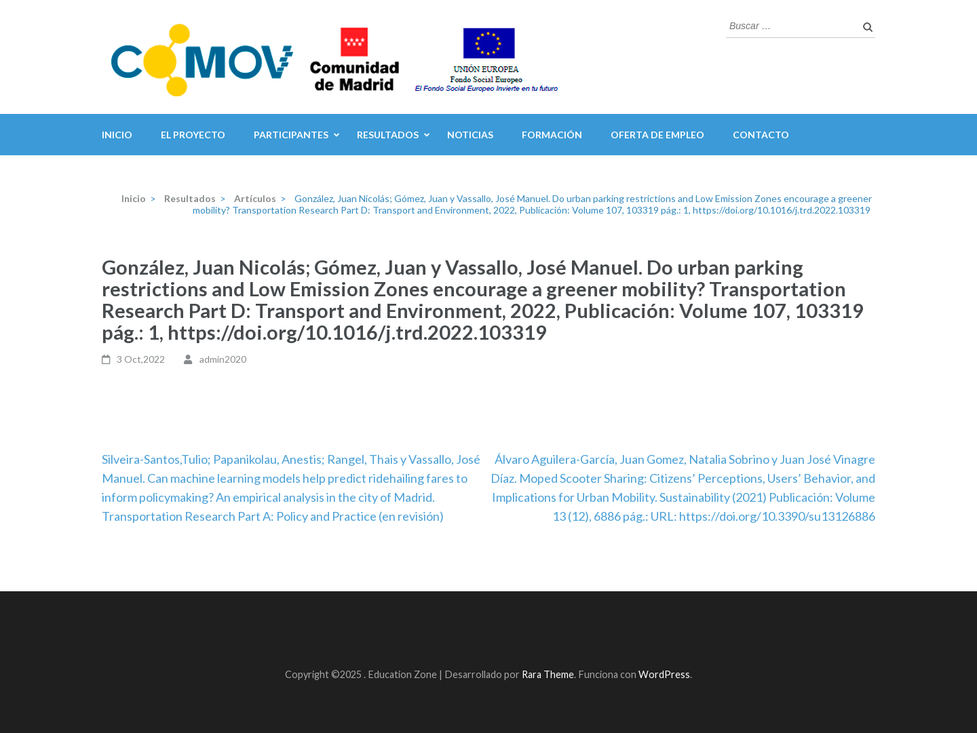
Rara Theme (548, 674)
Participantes (291, 134)
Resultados (388, 134)
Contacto (761, 134)
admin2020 (222, 359)
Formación (552, 134)
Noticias (470, 134)
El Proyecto (193, 134)
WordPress (664, 674)
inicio (117, 134)
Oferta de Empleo (657, 134)
